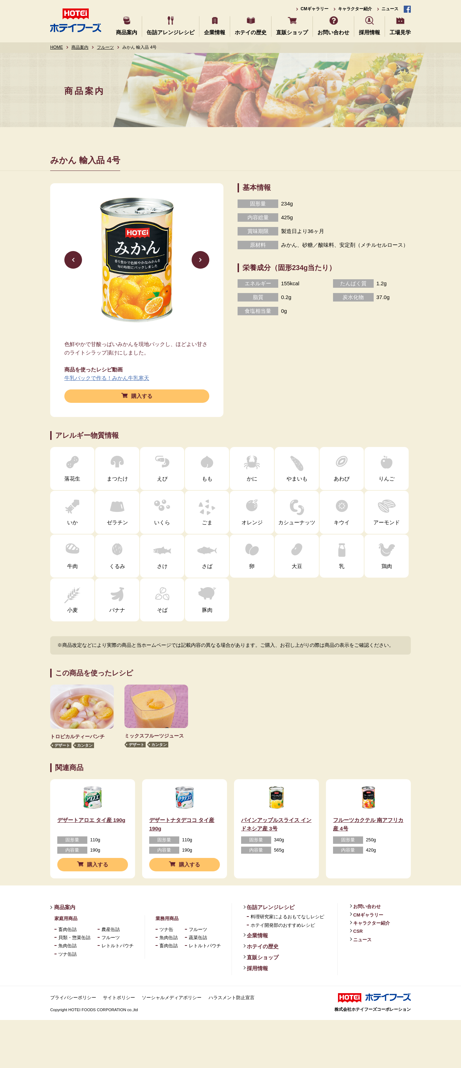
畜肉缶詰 (67, 949)
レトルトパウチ (117, 965)
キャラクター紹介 (355, 8)
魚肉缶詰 (67, 965)
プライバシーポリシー (73, 1017)
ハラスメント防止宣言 (232, 1017)
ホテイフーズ (75, 20)
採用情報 (369, 32)
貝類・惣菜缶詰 (74, 957)
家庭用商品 (65, 938)
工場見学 (400, 32)
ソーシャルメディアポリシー (172, 1017)
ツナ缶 (166, 949)
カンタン (85, 745)
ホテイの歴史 (251, 32)
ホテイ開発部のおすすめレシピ (283, 945)
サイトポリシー (119, 1017)
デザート (62, 745)
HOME (56, 47)
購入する (141, 396)
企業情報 (214, 32)
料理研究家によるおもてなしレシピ (287, 936)
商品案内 (126, 32)
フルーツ (105, 47)
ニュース (389, 8)
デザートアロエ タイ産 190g (91, 840)
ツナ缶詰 (67, 974)
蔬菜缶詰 (198, 957)
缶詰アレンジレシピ (170, 32)
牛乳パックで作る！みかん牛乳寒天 (106, 378)
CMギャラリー (314, 8)
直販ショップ (292, 32)
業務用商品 (167, 938)
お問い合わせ (333, 32)
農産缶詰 (110, 949)
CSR (358, 951)
